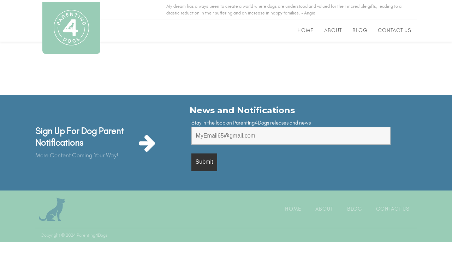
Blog (359, 30)
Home (305, 30)
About (333, 30)
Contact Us (394, 30)
